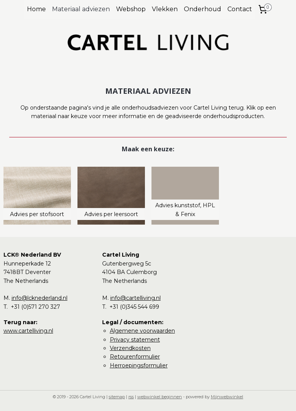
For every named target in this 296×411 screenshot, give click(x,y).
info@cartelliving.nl (135, 297)
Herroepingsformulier (139, 365)
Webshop (131, 9)
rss (131, 396)
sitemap (117, 396)
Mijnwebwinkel (227, 396)
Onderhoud (202, 9)
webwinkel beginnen (159, 396)
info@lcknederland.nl (39, 297)
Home (36, 9)
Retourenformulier (135, 356)
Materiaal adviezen (81, 9)
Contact (239, 9)
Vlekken (165, 9)
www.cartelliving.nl (28, 330)
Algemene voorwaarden (142, 330)
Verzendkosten (130, 348)
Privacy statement (135, 339)
